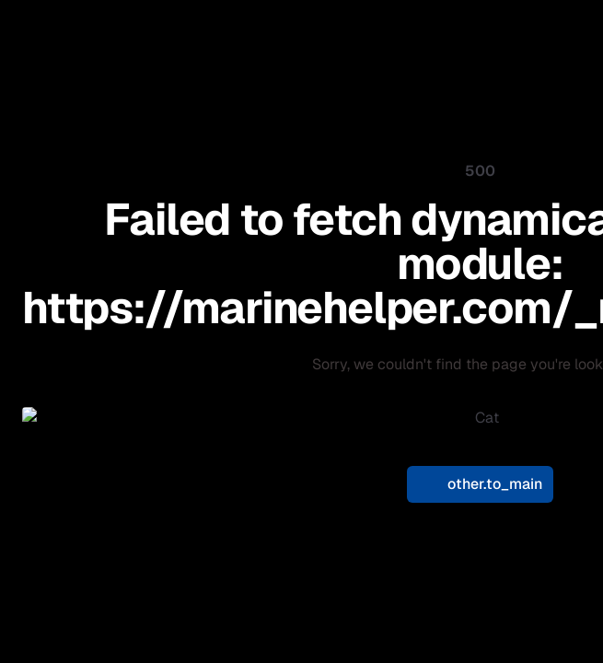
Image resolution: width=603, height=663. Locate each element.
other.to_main (480, 473)
